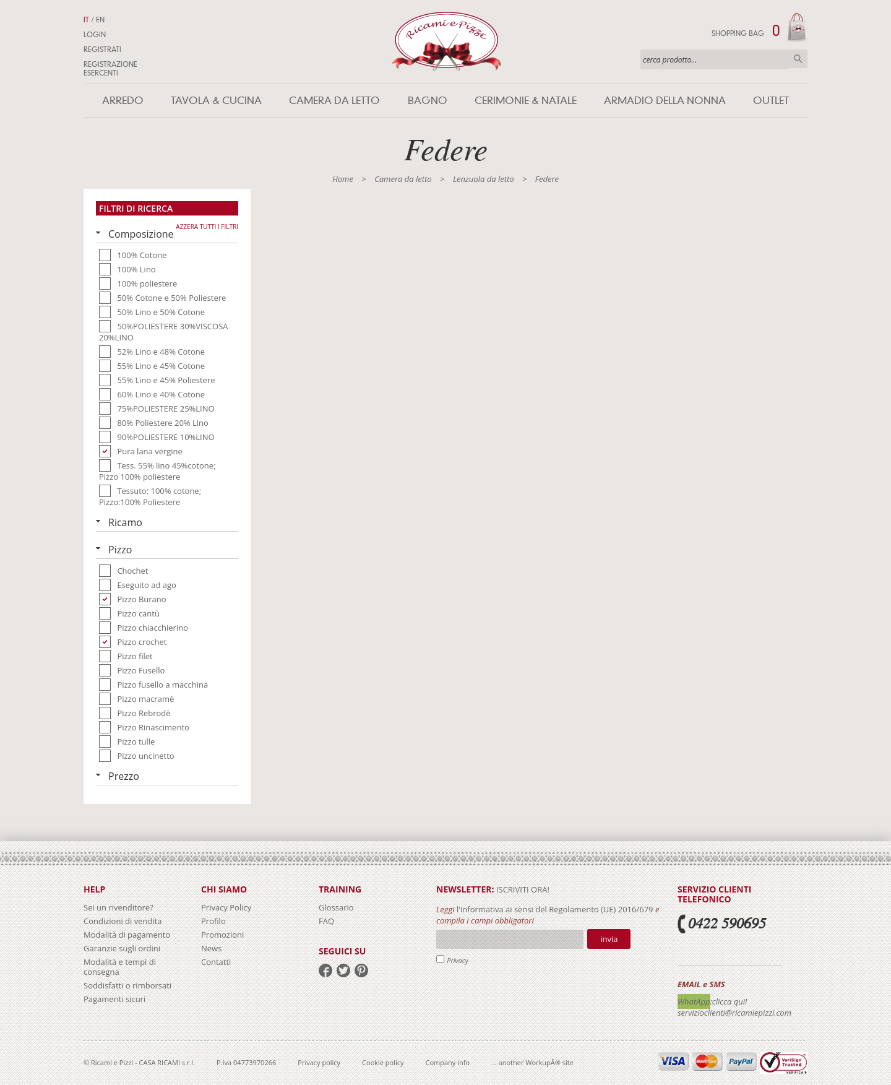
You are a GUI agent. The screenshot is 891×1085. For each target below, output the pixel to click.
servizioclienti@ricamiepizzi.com (734, 1012)
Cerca (798, 59)
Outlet (771, 100)
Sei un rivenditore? (118, 907)
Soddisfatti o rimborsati (127, 985)
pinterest (361, 970)
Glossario (336, 907)
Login (95, 34)
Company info (448, 1062)
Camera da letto (334, 100)
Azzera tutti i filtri (207, 226)
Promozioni (222, 934)
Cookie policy (382, 1062)
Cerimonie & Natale (526, 100)
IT (86, 19)
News (211, 948)
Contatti (216, 961)
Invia (609, 939)
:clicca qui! (728, 1001)
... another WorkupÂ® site (532, 1062)
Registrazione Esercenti (110, 68)
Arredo (123, 100)
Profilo (213, 921)
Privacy (457, 960)
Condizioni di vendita (123, 921)
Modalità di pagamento (127, 934)
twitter (343, 970)
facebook (325, 970)
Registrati (102, 49)
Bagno (427, 100)
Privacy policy (319, 1062)
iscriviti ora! (521, 889)
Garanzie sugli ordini (122, 948)
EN (100, 19)
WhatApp (694, 1001)
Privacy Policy (226, 907)
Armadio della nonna (665, 100)
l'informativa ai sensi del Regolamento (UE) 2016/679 (555, 909)
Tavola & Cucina (216, 100)
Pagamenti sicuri (114, 999)
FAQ (326, 921)
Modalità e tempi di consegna (120, 966)
